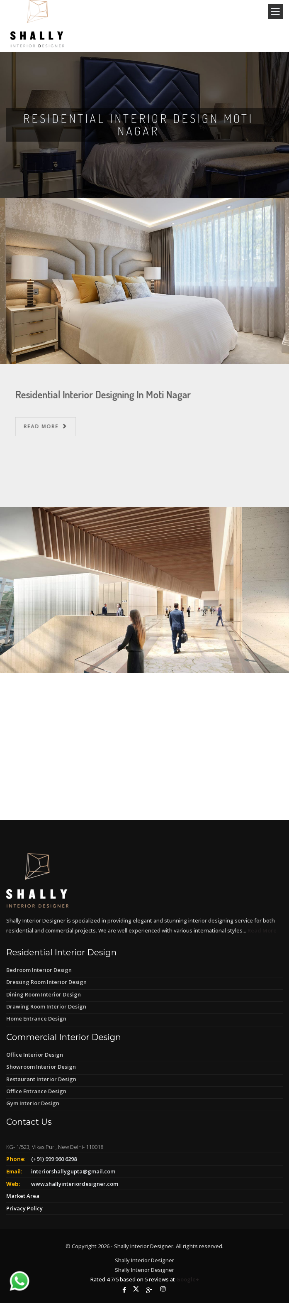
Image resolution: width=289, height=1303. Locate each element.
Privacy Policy (24, 1208)
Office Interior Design (34, 1054)
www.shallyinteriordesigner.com (74, 1184)
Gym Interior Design (32, 1103)
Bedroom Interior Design (39, 970)
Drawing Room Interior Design (46, 1006)
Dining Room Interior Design (43, 994)
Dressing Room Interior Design (46, 982)
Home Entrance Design (36, 1018)
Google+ (187, 1279)
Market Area (22, 1196)
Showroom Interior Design (41, 1066)
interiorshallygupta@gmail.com (73, 1171)
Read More (49, 426)
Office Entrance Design (36, 1091)
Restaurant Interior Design (41, 1079)
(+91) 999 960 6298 (54, 1159)
